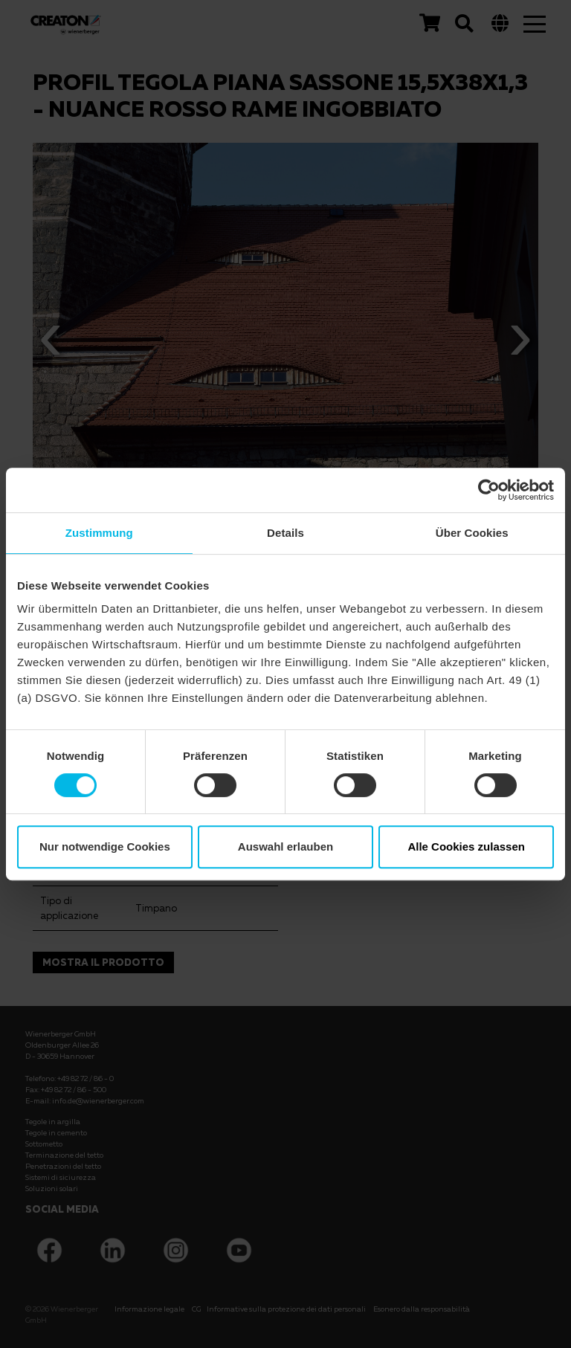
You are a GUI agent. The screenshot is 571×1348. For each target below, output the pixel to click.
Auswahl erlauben (285, 846)
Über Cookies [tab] (472, 532)
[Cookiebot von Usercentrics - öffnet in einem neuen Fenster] (489, 490)
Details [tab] (285, 532)
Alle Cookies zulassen (466, 846)
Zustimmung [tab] (99, 532)
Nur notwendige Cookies (104, 846)
